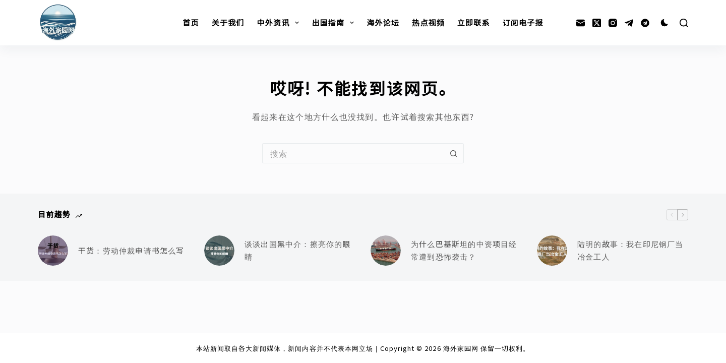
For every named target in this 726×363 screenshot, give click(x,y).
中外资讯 (280, 23)
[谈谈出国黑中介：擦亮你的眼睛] (219, 250)
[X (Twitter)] (596, 23)
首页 (191, 22)
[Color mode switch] (664, 23)
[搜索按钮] (454, 153)
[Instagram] (613, 23)
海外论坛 (383, 22)
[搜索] (684, 23)
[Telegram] (629, 23)
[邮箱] (580, 23)
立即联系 (473, 22)
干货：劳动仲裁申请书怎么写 (131, 250)
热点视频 (428, 22)
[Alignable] (645, 23)
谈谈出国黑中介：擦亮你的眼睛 (298, 250)
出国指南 (335, 23)
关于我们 (228, 22)
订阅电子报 (523, 22)
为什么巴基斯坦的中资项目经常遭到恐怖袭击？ (464, 250)
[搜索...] (353, 153)
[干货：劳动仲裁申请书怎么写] (53, 250)
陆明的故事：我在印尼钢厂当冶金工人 (630, 250)
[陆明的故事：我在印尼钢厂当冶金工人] (552, 250)
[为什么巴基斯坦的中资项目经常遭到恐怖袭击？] (386, 250)
